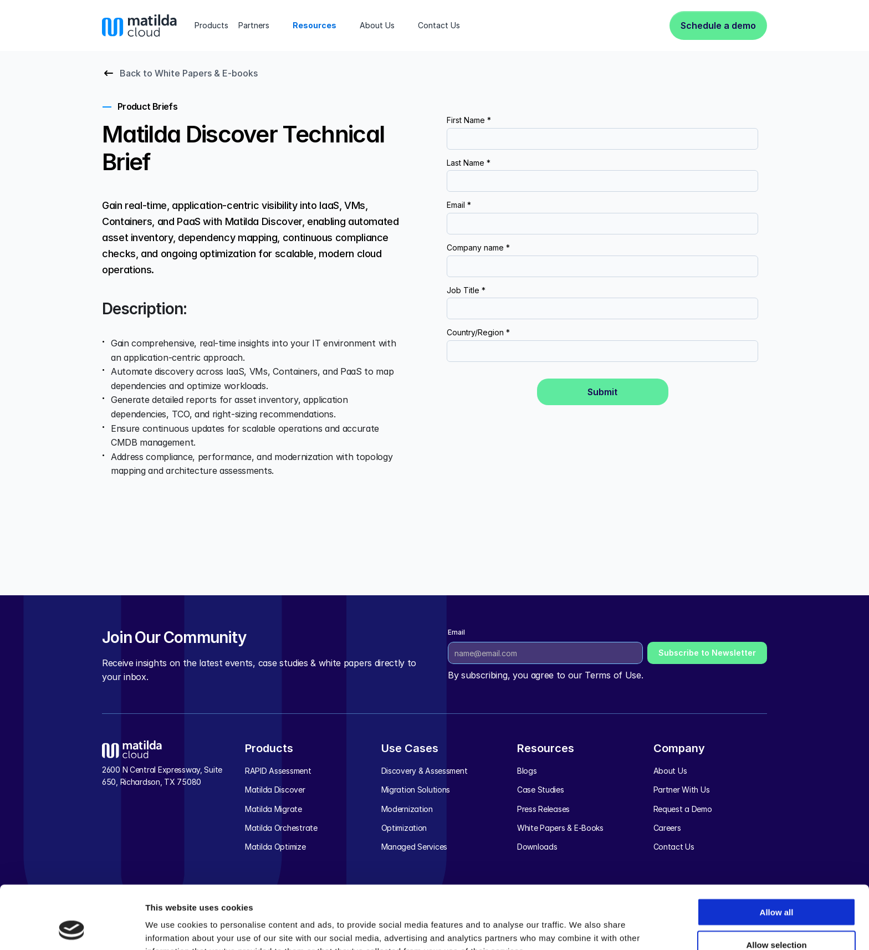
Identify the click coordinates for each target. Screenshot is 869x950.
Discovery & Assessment (424, 770)
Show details (581, 928)
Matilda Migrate (273, 809)
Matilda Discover (275, 789)
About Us (670, 770)
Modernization (407, 809)
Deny (776, 917)
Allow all (777, 852)
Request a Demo (682, 809)
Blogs (527, 770)
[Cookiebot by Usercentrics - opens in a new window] (71, 928)
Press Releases (543, 809)
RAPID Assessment (278, 770)
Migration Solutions (416, 789)
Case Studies (540, 789)
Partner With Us (681, 789)
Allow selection (776, 885)
